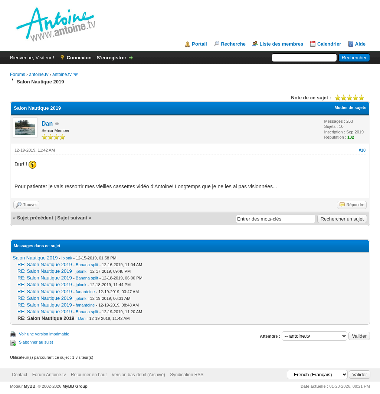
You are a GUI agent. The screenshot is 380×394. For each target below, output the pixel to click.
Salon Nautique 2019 (35, 258)
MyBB (29, 386)
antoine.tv (38, 74)
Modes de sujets (350, 107)
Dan (47, 123)
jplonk (67, 258)
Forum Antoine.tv (49, 374)
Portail (199, 44)
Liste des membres (281, 44)
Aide (360, 44)
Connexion (79, 57)
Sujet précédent (35, 218)
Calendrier (329, 44)
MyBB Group (74, 386)
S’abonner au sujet (36, 342)
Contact (19, 374)
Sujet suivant (72, 218)
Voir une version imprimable (44, 334)
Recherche (233, 44)
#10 (362, 150)
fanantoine (85, 291)
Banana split (87, 264)
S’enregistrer (111, 57)
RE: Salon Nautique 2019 (44, 264)
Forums (17, 74)
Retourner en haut (89, 374)
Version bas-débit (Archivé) (138, 374)
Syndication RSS (186, 374)
